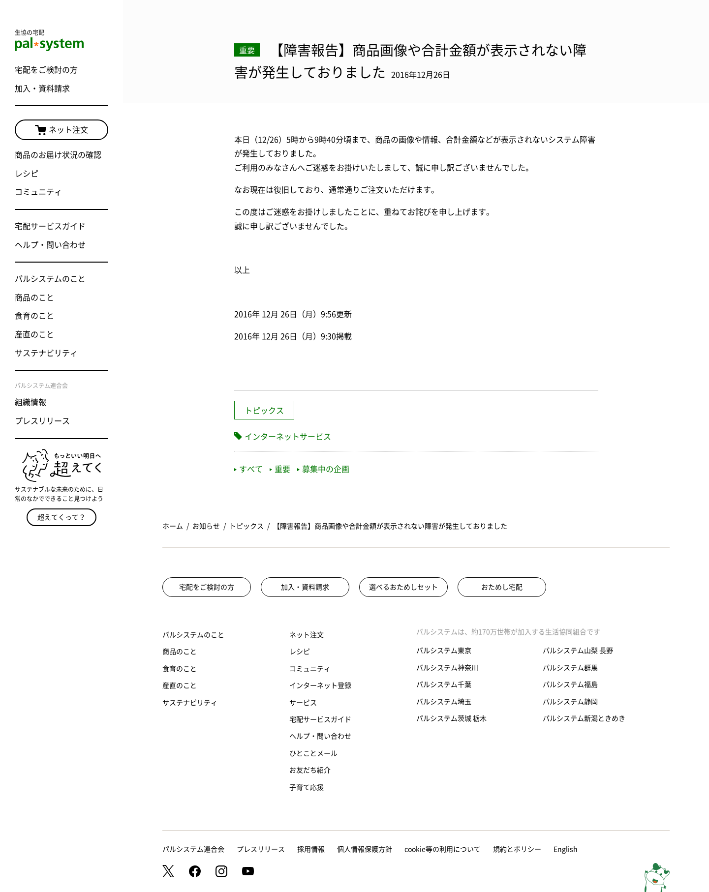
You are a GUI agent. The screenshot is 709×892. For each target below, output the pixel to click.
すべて (248, 469)
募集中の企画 (323, 469)
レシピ (26, 174)
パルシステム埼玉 (443, 701)
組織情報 (30, 402)
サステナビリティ (46, 353)
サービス (303, 702)
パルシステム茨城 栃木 (451, 718)
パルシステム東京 (443, 650)
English (566, 849)
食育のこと (34, 316)
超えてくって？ (61, 517)
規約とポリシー (517, 849)
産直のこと (34, 334)
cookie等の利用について (442, 849)
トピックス (264, 411)
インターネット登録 (320, 685)
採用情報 (311, 849)
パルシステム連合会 (193, 849)
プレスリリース (42, 421)
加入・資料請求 (42, 88)
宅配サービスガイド (50, 226)
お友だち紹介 (310, 770)
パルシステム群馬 (570, 667)
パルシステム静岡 (570, 701)
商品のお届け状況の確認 (58, 155)
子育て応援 (306, 787)
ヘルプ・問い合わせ (50, 245)
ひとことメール (313, 753)
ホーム (172, 526)
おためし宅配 (502, 587)
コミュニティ (38, 192)
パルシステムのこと (50, 279)
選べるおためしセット (403, 587)
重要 (280, 469)
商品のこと (34, 297)
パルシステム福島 (570, 684)
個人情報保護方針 (364, 849)
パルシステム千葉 (443, 684)
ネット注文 (61, 130)
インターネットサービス (288, 437)
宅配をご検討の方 (46, 70)
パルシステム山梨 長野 (578, 650)
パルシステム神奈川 (447, 667)
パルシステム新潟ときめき (584, 718)
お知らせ (206, 526)
